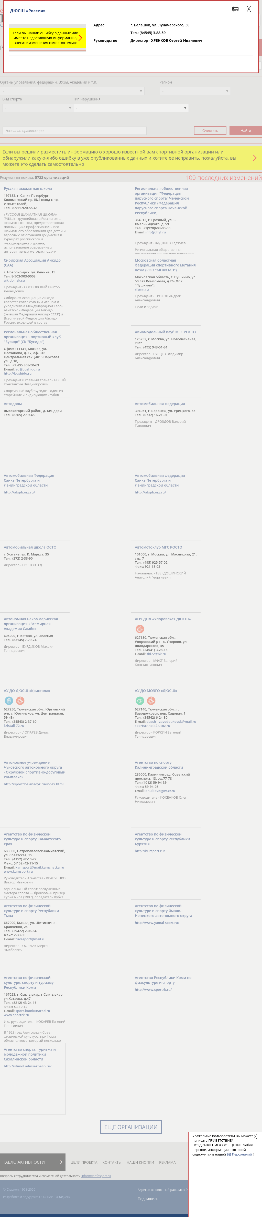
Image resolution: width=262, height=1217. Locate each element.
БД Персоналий (239, 1154)
